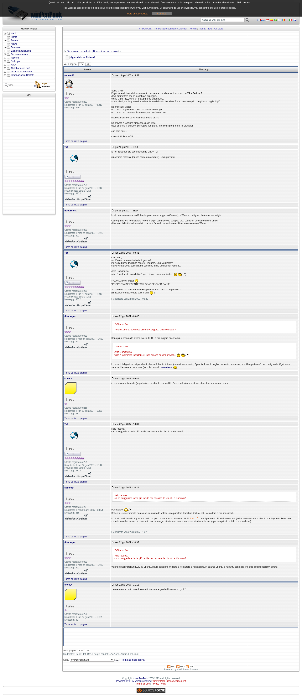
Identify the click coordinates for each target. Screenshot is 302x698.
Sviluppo (15, 61)
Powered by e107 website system (133, 681)
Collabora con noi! (20, 68)
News (14, 44)
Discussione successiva (105, 51)
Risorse (15, 57)
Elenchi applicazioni (21, 50)
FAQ (13, 64)
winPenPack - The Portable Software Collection (163, 28)
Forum (14, 40)
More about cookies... (138, 13)
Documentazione (19, 54)
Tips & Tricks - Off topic (211, 28)
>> (88, 64)
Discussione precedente (79, 51)
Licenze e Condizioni (21, 71)
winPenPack (141, 678)
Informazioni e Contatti (22, 75)
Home (14, 37)
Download (16, 47)
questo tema (166, 367)
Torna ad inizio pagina (76, 141)
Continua (161, 13)
